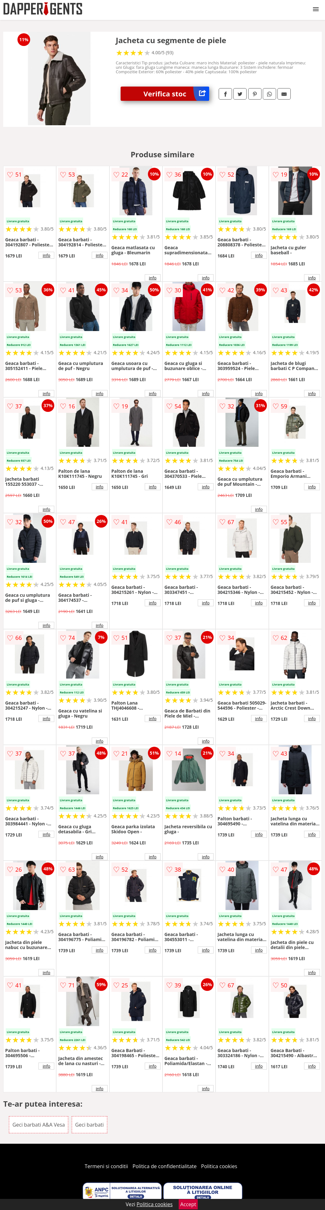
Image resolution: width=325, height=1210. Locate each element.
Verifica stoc (176, 94)
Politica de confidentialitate (165, 1166)
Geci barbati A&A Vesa (38, 1124)
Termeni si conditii (106, 1166)
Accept (188, 1204)
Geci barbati (89, 1124)
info (46, 255)
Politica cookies (219, 1166)
